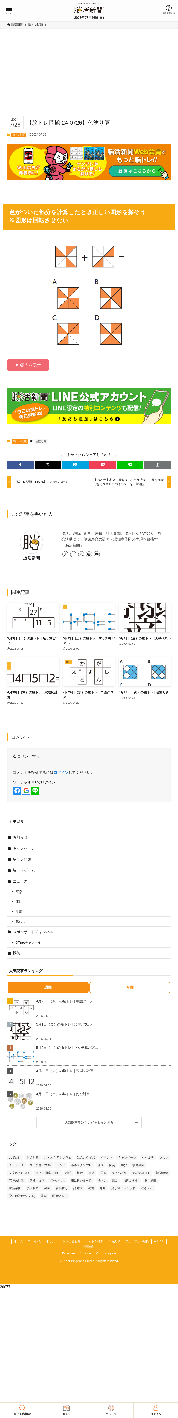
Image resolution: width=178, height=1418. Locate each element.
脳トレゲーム (24, 870)
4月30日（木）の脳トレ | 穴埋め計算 (64, 1071)
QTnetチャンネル (28, 942)
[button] (9, 9)
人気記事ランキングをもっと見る (91, 1122)
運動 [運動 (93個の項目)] (44, 1196)
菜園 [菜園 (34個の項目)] (47, 1188)
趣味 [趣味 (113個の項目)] (103, 1188)
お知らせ (20, 837)
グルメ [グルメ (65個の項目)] (163, 1157)
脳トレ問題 (19, 134)
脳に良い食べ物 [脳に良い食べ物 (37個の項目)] (81, 1180)
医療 (19, 892)
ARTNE (159, 1241)
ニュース (20, 881)
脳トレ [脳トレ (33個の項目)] (102, 1180)
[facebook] (73, 554)
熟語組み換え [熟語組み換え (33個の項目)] (141, 1173)
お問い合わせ (72, 1241)
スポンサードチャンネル (33, 932)
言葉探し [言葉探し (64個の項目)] (62, 1188)
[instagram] (89, 554)
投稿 (16, 953)
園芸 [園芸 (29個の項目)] (112, 1165)
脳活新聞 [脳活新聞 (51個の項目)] (150, 1180)
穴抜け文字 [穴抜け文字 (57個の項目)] (37, 1180)
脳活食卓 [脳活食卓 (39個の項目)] (33, 1188)
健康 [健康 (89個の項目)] (101, 1165)
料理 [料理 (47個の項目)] (68, 1173)
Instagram (109, 1253)
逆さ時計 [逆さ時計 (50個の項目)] (147, 1188)
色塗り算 (41, 441)
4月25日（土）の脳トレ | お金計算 (63, 1094)
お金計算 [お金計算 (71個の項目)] (33, 1157)
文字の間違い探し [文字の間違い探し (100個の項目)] (48, 1173)
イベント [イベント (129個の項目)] (107, 1157)
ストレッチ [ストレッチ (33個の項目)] (16, 1165)
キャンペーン (24, 848)
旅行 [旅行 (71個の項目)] (80, 1173)
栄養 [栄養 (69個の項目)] (103, 1173)
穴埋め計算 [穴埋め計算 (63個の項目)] (16, 1180)
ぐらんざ (114, 1241)
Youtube (85, 1253)
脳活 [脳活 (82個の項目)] (115, 1180)
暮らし (20, 921)
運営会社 (89, 1246)
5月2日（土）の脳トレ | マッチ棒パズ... (67, 1047)
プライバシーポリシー (43, 1241)
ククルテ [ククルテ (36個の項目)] (148, 1157)
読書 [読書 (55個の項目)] (91, 1188)
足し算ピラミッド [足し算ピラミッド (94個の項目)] (123, 1188)
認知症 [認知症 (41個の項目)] (78, 1188)
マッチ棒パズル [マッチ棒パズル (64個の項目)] (40, 1165)
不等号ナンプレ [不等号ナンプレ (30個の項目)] (81, 1165)
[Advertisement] (89, 80)
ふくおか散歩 (95, 1241)
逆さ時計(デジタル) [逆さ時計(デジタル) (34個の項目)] (22, 1196)
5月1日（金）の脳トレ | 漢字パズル (64, 1024)
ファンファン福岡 (137, 1241)
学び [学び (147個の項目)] (124, 1165)
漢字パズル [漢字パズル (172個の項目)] (119, 1173)
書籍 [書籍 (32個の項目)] (92, 1173)
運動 (19, 902)
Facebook (68, 1253)
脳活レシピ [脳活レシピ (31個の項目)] (131, 1180)
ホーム (18, 1241)
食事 (19, 911)
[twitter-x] (81, 554)
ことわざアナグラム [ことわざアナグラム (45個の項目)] (57, 1157)
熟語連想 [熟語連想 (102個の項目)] (162, 1173)
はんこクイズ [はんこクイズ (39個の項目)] (86, 1157)
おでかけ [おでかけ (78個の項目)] (15, 1157)
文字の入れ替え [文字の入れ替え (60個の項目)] (19, 1173)
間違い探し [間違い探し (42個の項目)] (59, 1196)
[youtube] (97, 554)
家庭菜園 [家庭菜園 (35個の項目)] (138, 1165)
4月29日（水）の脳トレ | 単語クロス (64, 1001)
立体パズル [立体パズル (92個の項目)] (57, 1180)
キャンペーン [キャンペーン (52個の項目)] (127, 1157)
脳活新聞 (31, 558)
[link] (65, 554)
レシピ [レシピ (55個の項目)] (60, 1165)
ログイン (61, 772)
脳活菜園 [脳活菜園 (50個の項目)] (15, 1188)
